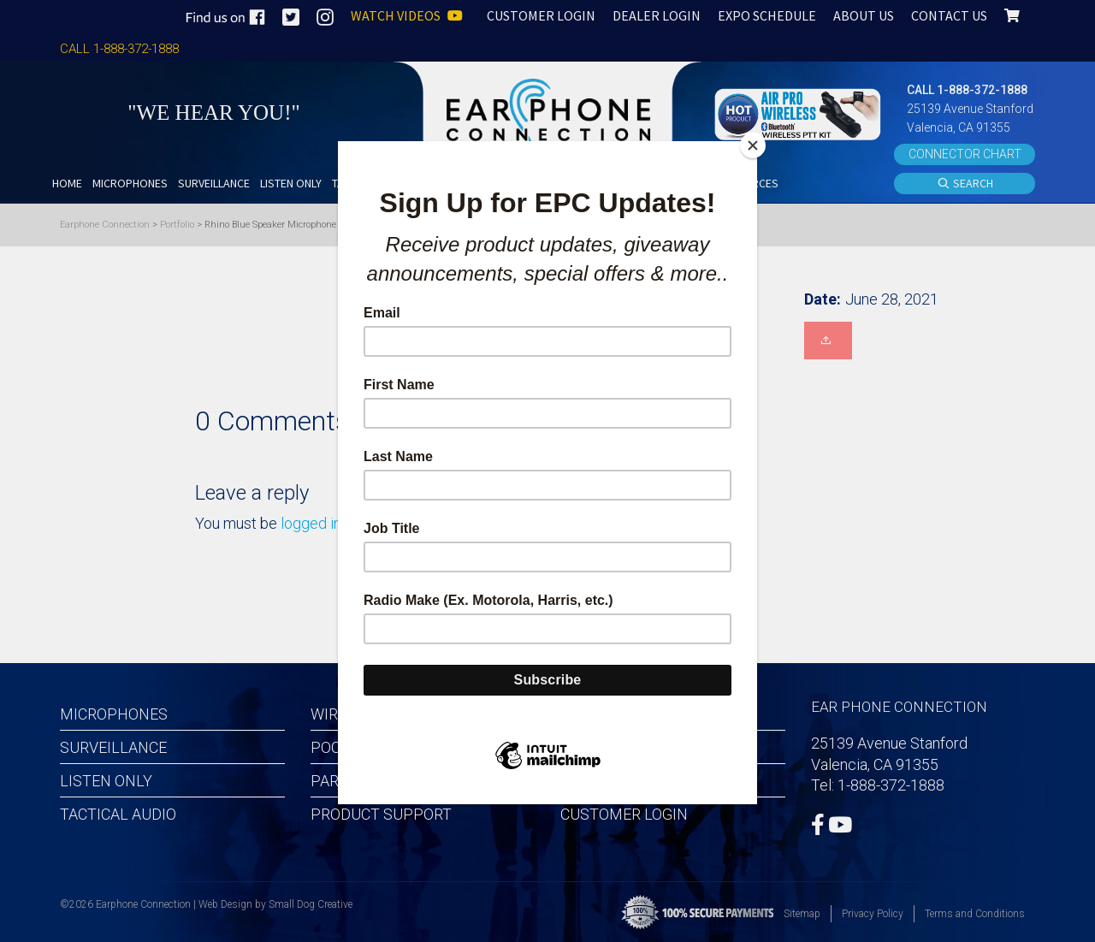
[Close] (753, 145)
